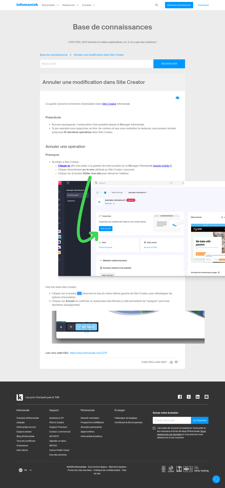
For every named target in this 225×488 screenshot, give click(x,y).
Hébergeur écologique (126, 418)
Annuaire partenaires (91, 427)
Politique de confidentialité (107, 470)
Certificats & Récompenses (128, 422)
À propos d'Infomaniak (28, 418)
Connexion (203, 5)
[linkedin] (195, 397)
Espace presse (24, 431)
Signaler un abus (57, 440)
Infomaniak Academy (91, 436)
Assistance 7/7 (56, 418)
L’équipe (21, 422)
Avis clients (22, 450)
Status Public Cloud (59, 450)
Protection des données (80, 470)
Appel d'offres (87, 431)
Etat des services (58, 454)
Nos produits (50, 5)
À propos (89, 5)
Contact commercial (59, 431)
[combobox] (110, 64)
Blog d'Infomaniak (25, 436)
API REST (54, 436)
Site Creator (109, 104)
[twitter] (186, 397)
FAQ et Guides (56, 422)
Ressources (71, 5)
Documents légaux (97, 466)
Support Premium (58, 427)
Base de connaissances (53, 55)
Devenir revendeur (90, 418)
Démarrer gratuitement (179, 5)
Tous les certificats (26, 440)
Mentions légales (117, 466)
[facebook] (180, 397)
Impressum (22, 445)
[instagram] (204, 397)
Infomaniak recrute (26, 427)
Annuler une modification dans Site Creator (99, 55)
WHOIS (53, 445)
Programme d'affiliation (92, 422)
